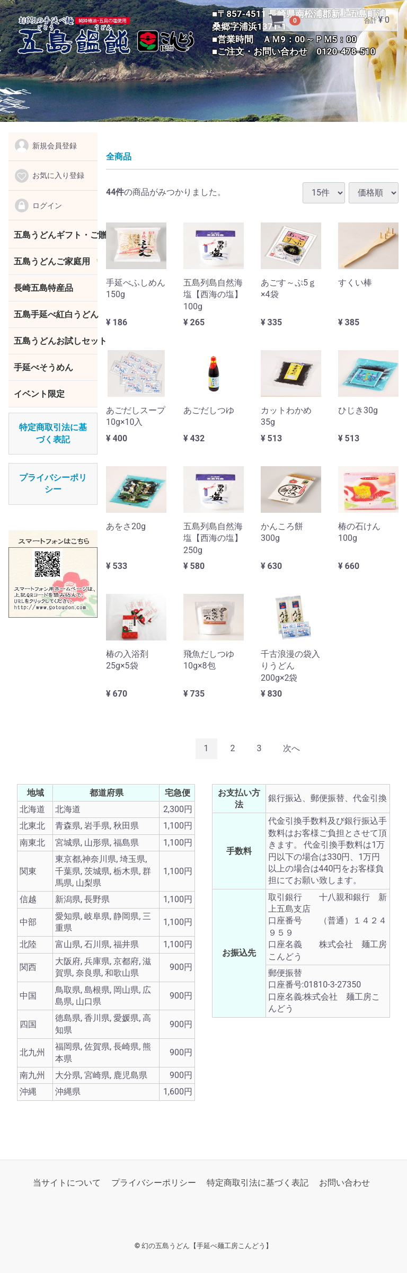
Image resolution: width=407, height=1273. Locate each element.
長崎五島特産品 (43, 288)
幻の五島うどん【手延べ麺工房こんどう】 (206, 1246)
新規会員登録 (45, 146)
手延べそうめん (43, 367)
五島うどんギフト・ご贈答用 (56, 235)
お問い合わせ (344, 1183)
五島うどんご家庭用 (52, 261)
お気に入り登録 (49, 176)
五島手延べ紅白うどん (56, 314)
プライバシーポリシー (153, 1183)
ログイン (38, 205)
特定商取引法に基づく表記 (257, 1183)
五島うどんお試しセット (56, 341)
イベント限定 (39, 394)
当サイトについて (67, 1183)
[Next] (291, 748)
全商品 (118, 157)
